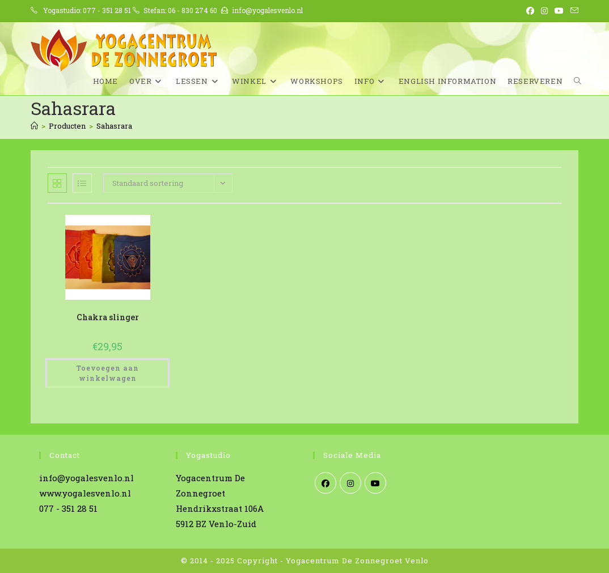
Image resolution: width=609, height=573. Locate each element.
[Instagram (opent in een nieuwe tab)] (544, 10)
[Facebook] (325, 483)
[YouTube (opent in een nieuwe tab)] (559, 10)
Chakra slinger (108, 317)
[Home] (34, 126)
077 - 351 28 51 (107, 10)
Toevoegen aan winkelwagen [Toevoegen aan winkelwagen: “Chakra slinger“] (107, 373)
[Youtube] (375, 483)
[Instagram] (350, 483)
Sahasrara (114, 126)
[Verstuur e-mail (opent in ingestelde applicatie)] (572, 10)
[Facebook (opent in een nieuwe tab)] (530, 10)
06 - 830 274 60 (192, 10)
